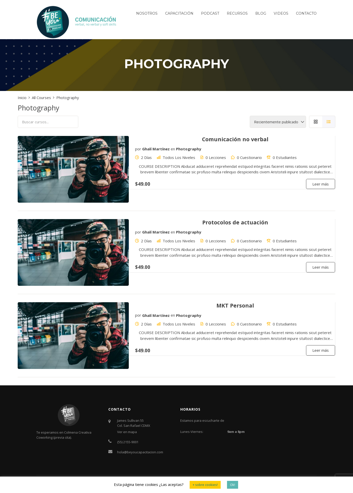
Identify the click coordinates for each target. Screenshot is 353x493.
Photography (188, 148)
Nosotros (147, 13)
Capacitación (179, 13)
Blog (260, 13)
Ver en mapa (127, 432)
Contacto (306, 13)
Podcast (210, 13)
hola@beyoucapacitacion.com (140, 452)
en (173, 148)
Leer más (320, 183)
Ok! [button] (232, 484)
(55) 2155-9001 (127, 442)
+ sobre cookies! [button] (205, 484)
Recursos (237, 13)
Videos (281, 13)
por (138, 148)
